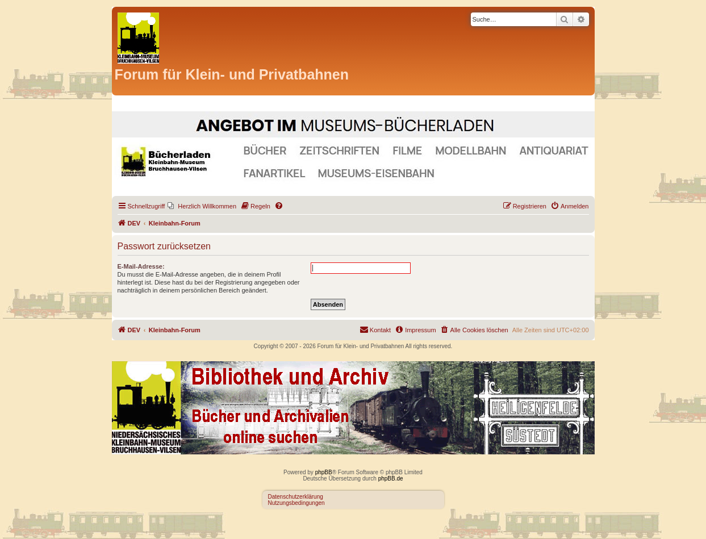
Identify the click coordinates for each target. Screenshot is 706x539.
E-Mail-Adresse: (141, 266)
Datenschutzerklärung (295, 497)
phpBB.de (390, 478)
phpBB (323, 472)
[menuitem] (202, 206)
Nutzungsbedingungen (296, 503)
